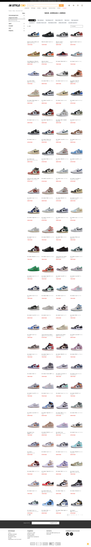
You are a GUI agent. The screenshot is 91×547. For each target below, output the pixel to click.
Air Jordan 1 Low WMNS (30, 433)
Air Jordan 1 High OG (47, 120)
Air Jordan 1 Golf (31, 373)
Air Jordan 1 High (47, 355)
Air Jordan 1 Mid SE (62, 159)
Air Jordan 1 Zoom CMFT (48, 373)
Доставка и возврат (12, 534)
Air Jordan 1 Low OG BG (75, 472)
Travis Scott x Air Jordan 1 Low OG (61, 257)
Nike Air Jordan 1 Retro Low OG (33, 42)
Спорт (59, 8)
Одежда (45, 8)
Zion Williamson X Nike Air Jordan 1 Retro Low (33, 62)
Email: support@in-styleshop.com (53, 532)
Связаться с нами (31, 532)
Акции (28, 538)
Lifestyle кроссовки (13, 20)
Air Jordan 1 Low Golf (75, 277)
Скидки (64, 8)
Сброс (23, 13)
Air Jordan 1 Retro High (33, 101)
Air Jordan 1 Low (75, 61)
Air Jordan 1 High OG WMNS (74, 81)
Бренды (33, 8)
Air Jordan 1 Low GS (33, 394)
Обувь (39, 8)
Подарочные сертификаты (33, 536)
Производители (30, 535)
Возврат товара (30, 534)
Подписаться (53, 523)
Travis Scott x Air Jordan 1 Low (47, 335)
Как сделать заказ (12, 536)
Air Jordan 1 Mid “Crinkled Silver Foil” (61, 120)
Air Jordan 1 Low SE (47, 101)
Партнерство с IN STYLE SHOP (14, 539)
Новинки (27, 8)
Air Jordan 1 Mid (48, 80)
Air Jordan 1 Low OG (62, 140)
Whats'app (48, 534)
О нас (9, 532)
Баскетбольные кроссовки (15, 21)
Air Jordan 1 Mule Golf (61, 61)
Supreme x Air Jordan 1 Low (61, 335)
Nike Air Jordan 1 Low (47, 41)
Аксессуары (52, 8)
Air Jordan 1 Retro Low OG (46, 140)
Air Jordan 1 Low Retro (75, 179)
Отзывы (10, 538)
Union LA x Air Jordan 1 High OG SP (33, 179)
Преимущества (11, 535)
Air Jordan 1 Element (75, 490)
